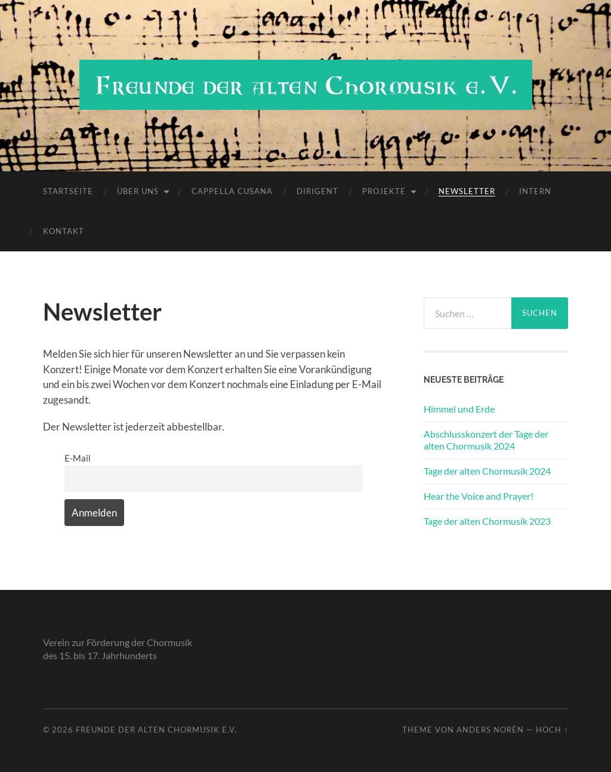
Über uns (138, 191)
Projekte (384, 191)
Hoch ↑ (552, 729)
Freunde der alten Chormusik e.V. (156, 729)
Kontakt (63, 231)
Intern (535, 191)
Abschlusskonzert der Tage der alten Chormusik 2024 (486, 440)
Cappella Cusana (232, 191)
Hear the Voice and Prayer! (478, 496)
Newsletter (467, 191)
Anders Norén (490, 729)
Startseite (68, 191)
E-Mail (77, 458)
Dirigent (317, 191)
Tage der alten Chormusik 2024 (487, 470)
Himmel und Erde (459, 408)
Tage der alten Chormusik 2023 (487, 521)
